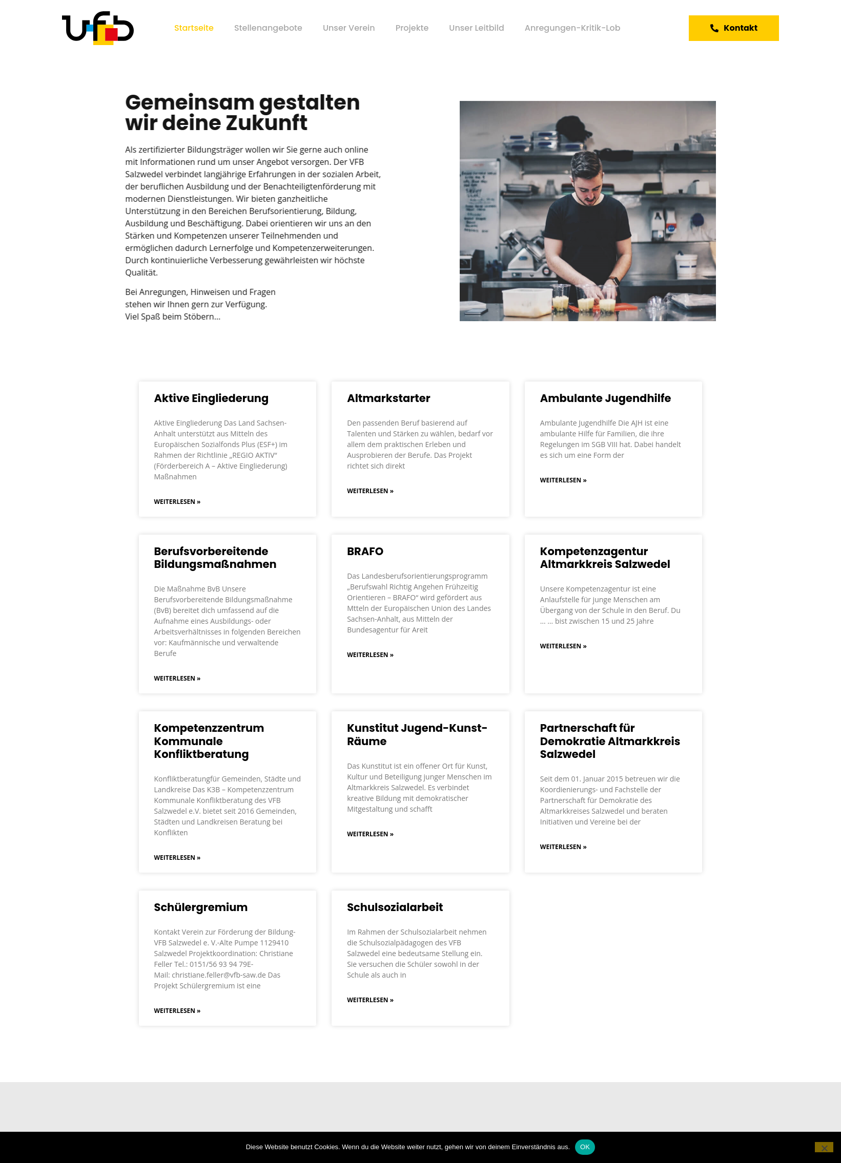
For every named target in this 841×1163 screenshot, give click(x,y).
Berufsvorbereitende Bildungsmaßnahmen (215, 558)
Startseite (194, 28)
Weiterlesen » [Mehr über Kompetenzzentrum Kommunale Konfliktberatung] (177, 857)
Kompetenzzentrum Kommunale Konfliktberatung (209, 741)
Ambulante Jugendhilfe (605, 398)
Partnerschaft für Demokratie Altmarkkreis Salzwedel (610, 741)
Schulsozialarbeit (395, 907)
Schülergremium (201, 907)
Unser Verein (349, 28)
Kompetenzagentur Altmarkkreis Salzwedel (605, 558)
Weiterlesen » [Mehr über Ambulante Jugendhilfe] (563, 480)
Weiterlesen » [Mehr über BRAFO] (370, 654)
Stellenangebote (268, 28)
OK (585, 1147)
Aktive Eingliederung (211, 398)
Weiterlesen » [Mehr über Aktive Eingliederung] (177, 501)
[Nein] (824, 1147)
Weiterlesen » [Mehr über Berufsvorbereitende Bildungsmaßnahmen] (177, 678)
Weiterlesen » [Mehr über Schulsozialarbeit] (370, 1000)
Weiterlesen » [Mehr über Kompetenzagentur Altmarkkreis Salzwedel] (563, 646)
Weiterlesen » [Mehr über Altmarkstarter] (370, 491)
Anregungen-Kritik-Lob (573, 28)
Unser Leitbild (476, 28)
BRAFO (365, 551)
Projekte (412, 28)
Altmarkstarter (388, 398)
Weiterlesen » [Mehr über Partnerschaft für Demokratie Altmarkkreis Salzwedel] (563, 846)
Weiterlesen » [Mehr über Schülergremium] (177, 1010)
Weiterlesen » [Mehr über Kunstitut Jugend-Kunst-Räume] (370, 834)
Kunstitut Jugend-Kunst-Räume (417, 734)
